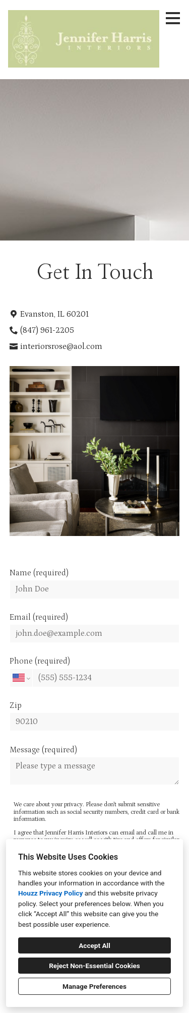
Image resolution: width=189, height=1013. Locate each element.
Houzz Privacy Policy (50, 893)
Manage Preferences (94, 986)
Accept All (94, 945)
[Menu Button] (173, 18)
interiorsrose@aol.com (61, 346)
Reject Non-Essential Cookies (94, 966)
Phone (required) (95, 672)
